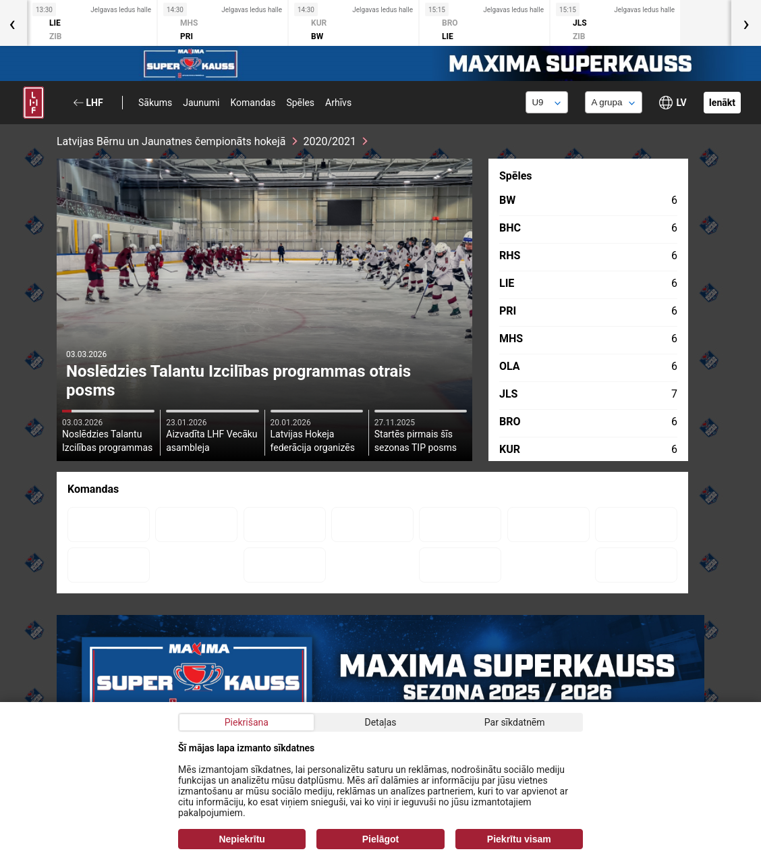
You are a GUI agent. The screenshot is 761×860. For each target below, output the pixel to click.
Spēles (300, 102)
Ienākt (722, 102)
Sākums (155, 102)
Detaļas (380, 722)
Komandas (252, 102)
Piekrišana (247, 722)
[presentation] (746, 23)
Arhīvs (338, 102)
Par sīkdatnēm (514, 722)
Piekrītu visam (519, 839)
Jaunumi (201, 102)
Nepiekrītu (241, 839)
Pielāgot (380, 839)
